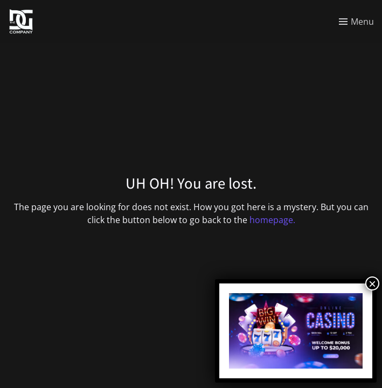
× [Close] (372, 283)
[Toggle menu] (356, 21)
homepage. (272, 220)
